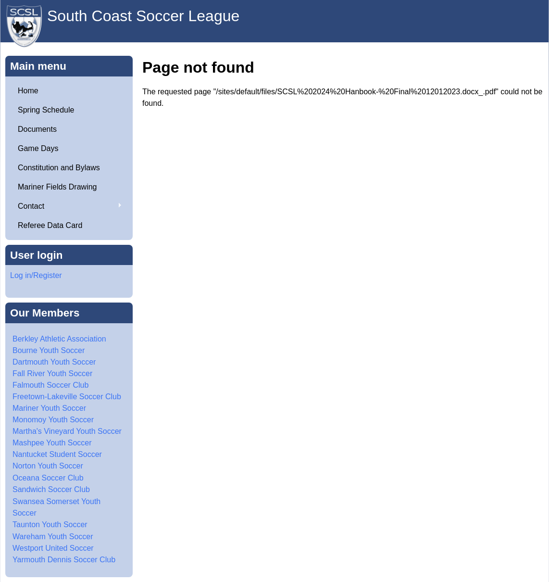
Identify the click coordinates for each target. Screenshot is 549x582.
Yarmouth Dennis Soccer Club (63, 560)
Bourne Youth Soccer (48, 350)
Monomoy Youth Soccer (53, 420)
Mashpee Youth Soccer (52, 443)
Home (28, 91)
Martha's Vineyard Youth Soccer (67, 431)
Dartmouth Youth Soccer (54, 362)
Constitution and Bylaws (59, 168)
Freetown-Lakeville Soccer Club (66, 396)
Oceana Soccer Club (48, 478)
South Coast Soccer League (143, 16)
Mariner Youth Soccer (49, 408)
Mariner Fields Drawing (57, 187)
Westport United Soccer (53, 548)
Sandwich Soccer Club (51, 489)
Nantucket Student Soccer (57, 454)
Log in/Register (36, 275)
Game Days (38, 148)
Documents (37, 129)
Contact (66, 206)
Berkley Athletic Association (59, 339)
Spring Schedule (46, 110)
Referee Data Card (50, 225)
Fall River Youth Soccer (52, 373)
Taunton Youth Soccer (49, 524)
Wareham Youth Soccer (52, 536)
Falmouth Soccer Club (50, 385)
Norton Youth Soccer (47, 466)
